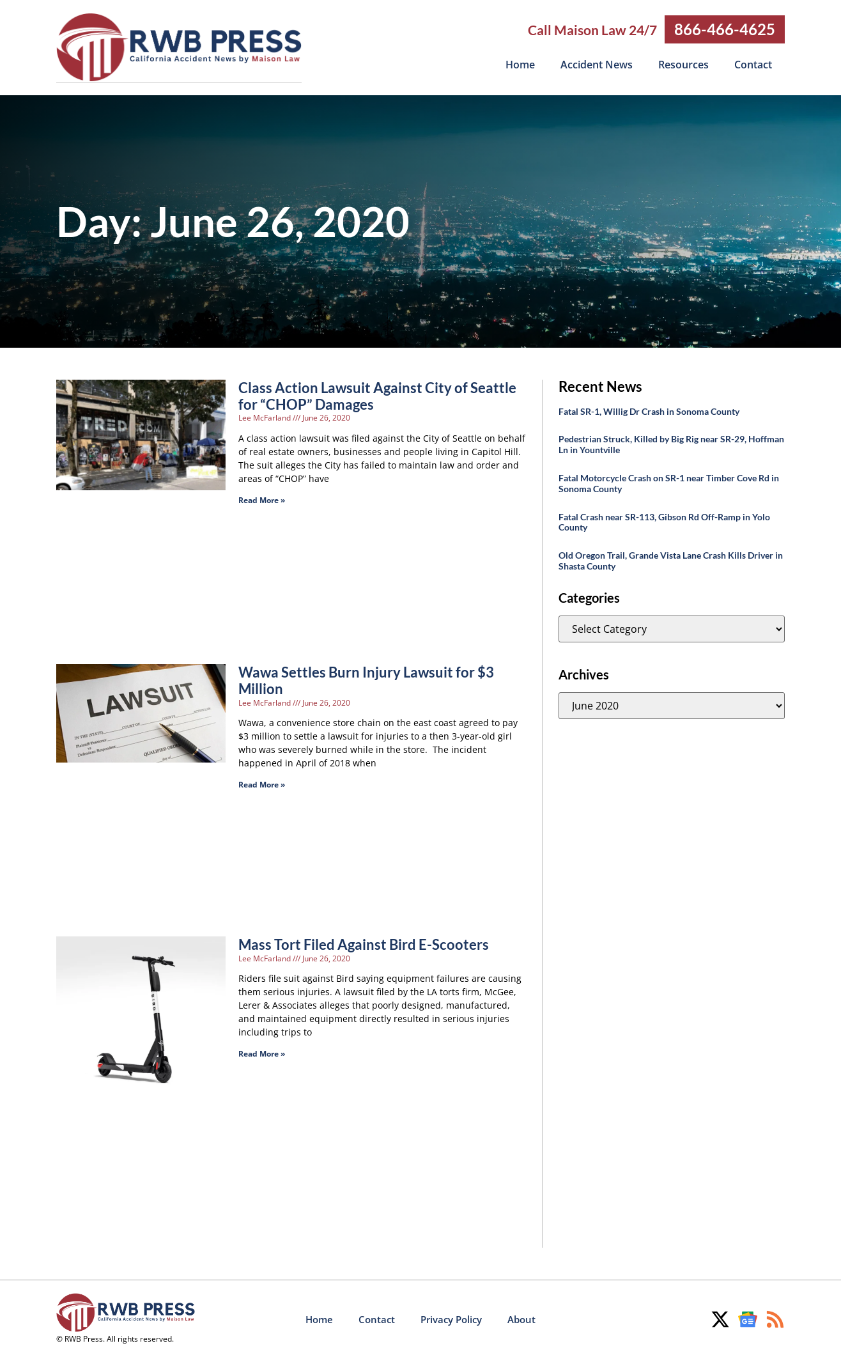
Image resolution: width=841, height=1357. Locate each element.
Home (520, 65)
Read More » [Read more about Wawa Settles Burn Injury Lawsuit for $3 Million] (261, 784)
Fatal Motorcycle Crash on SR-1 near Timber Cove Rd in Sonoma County (669, 482)
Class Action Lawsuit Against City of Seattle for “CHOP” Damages (377, 395)
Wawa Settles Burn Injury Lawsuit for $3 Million (366, 680)
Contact (753, 65)
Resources (683, 65)
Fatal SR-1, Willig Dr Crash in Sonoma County (649, 410)
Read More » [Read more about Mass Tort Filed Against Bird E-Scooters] (261, 1053)
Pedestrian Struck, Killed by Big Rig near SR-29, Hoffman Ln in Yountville (671, 443)
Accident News (596, 65)
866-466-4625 (724, 29)
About (521, 1318)
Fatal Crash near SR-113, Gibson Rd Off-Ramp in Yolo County (664, 521)
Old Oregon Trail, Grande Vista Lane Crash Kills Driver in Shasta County (671, 560)
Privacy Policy (451, 1318)
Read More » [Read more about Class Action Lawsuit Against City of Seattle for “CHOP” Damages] (261, 499)
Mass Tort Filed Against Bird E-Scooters (363, 943)
